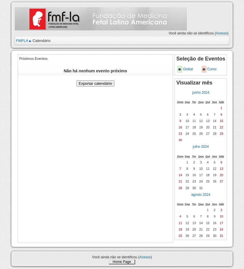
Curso (212, 69)
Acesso (221, 33)
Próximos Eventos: (33, 59)
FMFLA (22, 40)
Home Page (122, 262)
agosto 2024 (200, 195)
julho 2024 (201, 147)
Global (188, 69)
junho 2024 (200, 93)
